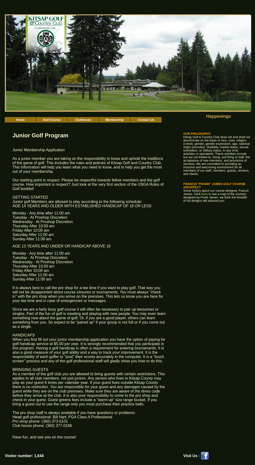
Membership (114, 120)
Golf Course (52, 120)
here (204, 194)
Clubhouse (83, 120)
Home (20, 120)
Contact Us (146, 120)
